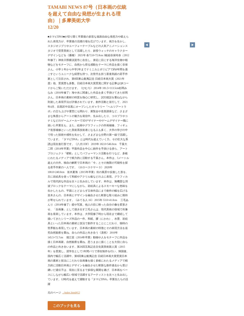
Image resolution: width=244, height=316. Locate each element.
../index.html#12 (71, 292)
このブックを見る (66, 306)
